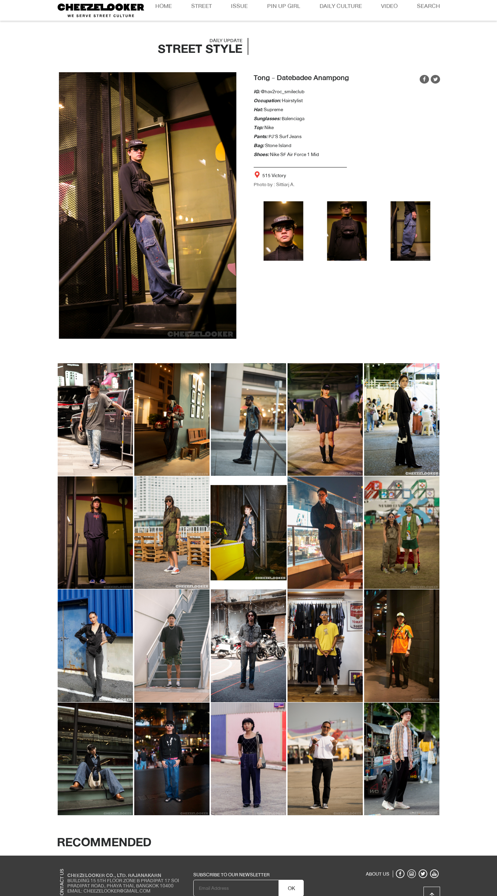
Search (428, 6)
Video (389, 6)
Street (201, 6)
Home (163, 6)
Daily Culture (341, 6)
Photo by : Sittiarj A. (274, 184)
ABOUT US (377, 873)
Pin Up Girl (283, 6)
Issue (239, 6)
